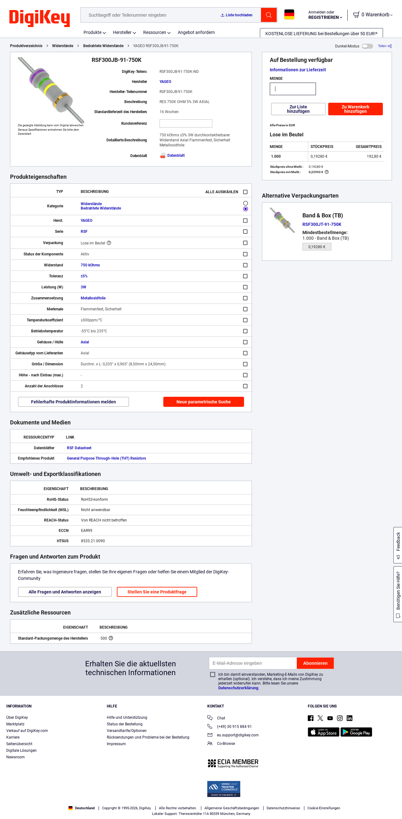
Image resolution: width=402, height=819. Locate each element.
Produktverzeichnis (26, 46)
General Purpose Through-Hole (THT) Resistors (106, 458)
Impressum (116, 744)
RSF (84, 231)
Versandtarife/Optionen (127, 731)
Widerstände (62, 46)
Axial (85, 342)
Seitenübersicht (19, 744)
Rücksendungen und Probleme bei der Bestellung (148, 737)
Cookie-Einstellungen (323, 808)
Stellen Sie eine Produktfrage (157, 591)
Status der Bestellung (125, 724)
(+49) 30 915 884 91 (229, 727)
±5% (84, 276)
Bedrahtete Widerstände (103, 46)
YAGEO (165, 81)
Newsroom (15, 757)
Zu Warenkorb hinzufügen (355, 109)
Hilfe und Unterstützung (127, 717)
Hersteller (122, 32)
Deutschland (81, 808)
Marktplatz (15, 724)
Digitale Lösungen (21, 750)
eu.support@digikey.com (233, 736)
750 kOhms (90, 265)
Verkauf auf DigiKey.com (27, 731)
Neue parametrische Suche (204, 401)
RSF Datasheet (79, 448)
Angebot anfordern (196, 32)
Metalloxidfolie (93, 298)
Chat (216, 719)
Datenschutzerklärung (238, 687)
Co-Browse (221, 744)
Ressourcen (154, 32)
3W (83, 287)
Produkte (92, 32)
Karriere (12, 737)
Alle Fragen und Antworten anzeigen (65, 591)
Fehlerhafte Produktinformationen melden (73, 401)
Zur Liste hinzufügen (298, 109)
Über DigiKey (17, 717)
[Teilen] (385, 46)
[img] (39, 19)
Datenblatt (172, 155)
